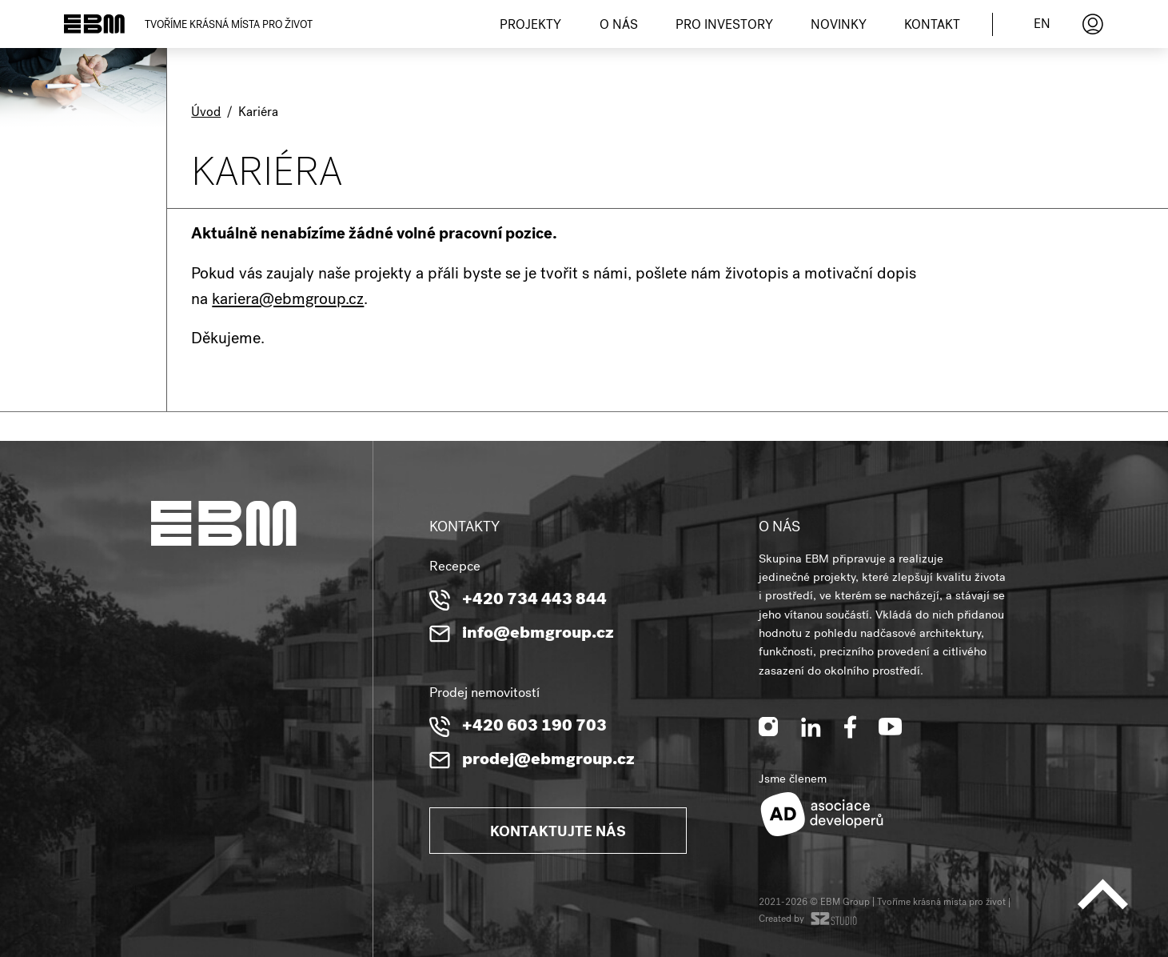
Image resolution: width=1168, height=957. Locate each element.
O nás (619, 26)
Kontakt (932, 26)
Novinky (839, 26)
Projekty (530, 26)
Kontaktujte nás (558, 833)
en (1042, 25)
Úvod (206, 113)
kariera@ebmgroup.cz (288, 301)
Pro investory (724, 26)
